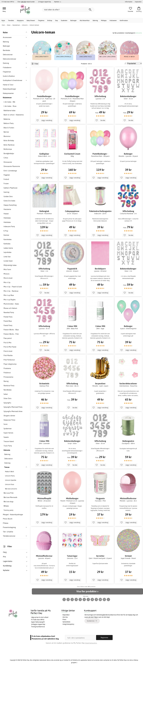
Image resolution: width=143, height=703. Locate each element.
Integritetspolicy (68, 658)
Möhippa (103, 20)
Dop (56, 20)
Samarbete (66, 655)
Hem (3, 25)
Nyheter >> (57, 2)
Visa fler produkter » (87, 624)
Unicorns (139, 33)
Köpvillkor (66, 648)
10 (100, 633)
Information (128, 2)
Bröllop (49, 20)
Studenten (64, 20)
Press (64, 653)
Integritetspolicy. (91, 676)
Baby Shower (31, 20)
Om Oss (65, 651)
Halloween (113, 20)
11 (104, 633)
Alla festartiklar (85, 20)
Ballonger (73, 20)
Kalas (3, 20)
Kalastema (20, 20)
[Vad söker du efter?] (68, 9)
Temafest (11, 20)
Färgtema (41, 20)
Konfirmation (124, 20)
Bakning (95, 20)
